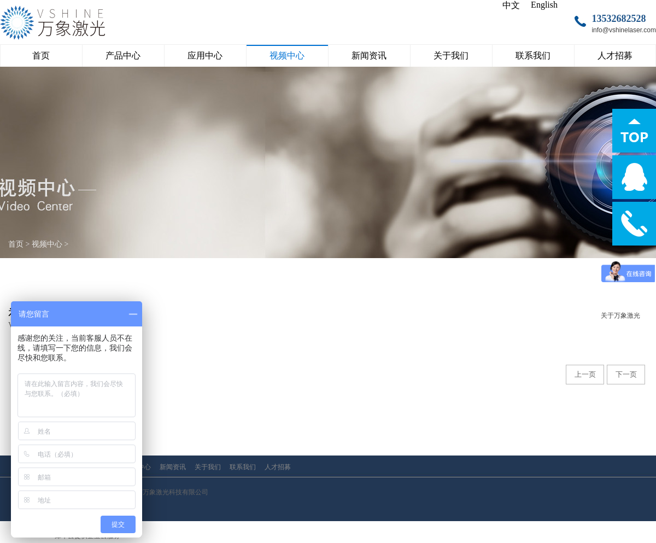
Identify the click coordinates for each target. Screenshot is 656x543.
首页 (41, 55)
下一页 (626, 374)
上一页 (585, 374)
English (544, 4)
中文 (511, 5)
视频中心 (47, 244)
